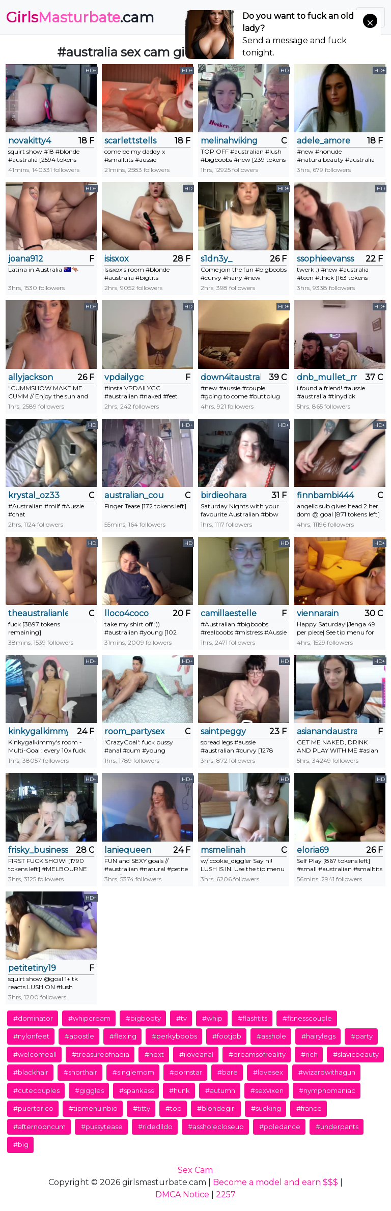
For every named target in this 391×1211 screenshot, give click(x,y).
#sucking (266, 1108)
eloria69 (313, 850)
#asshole (271, 1036)
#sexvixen (267, 1090)
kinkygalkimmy (38, 731)
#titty (141, 1108)
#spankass (136, 1090)
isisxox (116, 259)
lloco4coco (126, 613)
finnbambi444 (325, 495)
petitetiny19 (32, 968)
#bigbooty (143, 1018)
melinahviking (229, 141)
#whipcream (89, 1018)
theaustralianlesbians (38, 613)
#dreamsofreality (257, 1054)
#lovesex (268, 1072)
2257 (226, 1194)
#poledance (279, 1126)
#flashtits (252, 1018)
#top (173, 1108)
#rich (309, 1054)
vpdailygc (124, 377)
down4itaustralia (231, 377)
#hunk (179, 1090)
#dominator (33, 1018)
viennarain (318, 613)
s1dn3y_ (216, 259)
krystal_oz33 (34, 495)
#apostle (79, 1036)
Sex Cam (195, 1170)
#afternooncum (39, 1126)
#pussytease (102, 1126)
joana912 (25, 259)
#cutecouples (36, 1090)
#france (309, 1108)
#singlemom (133, 1072)
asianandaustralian (327, 731)
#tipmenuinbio (93, 1108)
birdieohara (223, 495)
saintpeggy (223, 731)
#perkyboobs (174, 1036)
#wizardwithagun (326, 1072)
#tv (181, 1018)
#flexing (122, 1036)
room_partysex (134, 731)
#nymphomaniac (327, 1090)
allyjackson (30, 377)
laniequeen (127, 850)
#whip (212, 1018)
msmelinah (223, 850)
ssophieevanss (325, 259)
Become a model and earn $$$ (275, 1182)
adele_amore (323, 141)
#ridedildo (155, 1126)
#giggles (89, 1090)
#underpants (337, 1126)
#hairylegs (318, 1036)
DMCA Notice (182, 1194)
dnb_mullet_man (327, 377)
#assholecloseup (216, 1126)
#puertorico (33, 1108)
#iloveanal (196, 1054)
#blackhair (30, 1072)
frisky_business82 (38, 850)
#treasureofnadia (100, 1054)
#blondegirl (216, 1108)
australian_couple (134, 495)
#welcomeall (35, 1054)
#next (154, 1054)
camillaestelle (229, 613)
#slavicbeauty (356, 1054)
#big (21, 1144)
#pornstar (186, 1072)
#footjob (226, 1036)
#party (362, 1036)
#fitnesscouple (307, 1018)
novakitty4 (29, 141)
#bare (227, 1072)
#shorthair (80, 1072)
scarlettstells (130, 141)
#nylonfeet (31, 1036)
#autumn (220, 1090)
